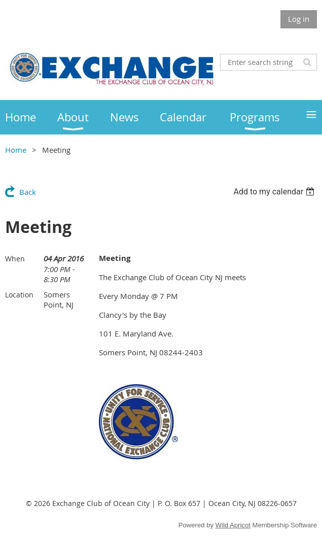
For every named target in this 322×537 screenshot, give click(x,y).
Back (27, 192)
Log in (298, 19)
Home (15, 150)
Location (19, 294)
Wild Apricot (233, 525)
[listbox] (275, 191)
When (15, 258)
